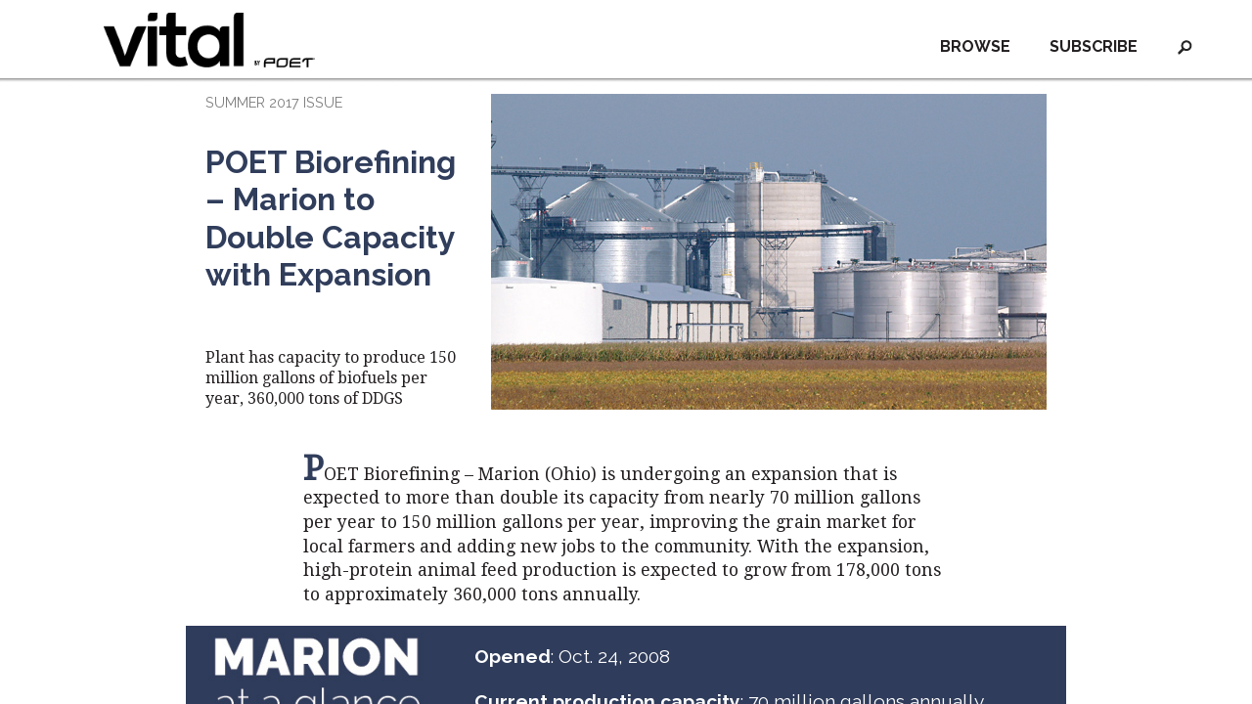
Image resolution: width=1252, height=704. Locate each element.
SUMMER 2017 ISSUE (273, 102)
